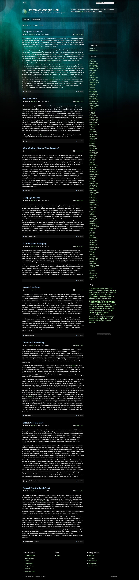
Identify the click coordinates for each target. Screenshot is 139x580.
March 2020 (93, 115)
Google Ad (73, 365)
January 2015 (93, 199)
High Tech (26, 19)
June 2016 (92, 180)
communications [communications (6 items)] (104, 292)
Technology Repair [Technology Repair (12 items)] (96, 319)
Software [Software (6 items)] (91, 317)
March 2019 (93, 131)
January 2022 (93, 93)
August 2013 (93, 228)
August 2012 (93, 249)
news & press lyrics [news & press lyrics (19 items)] (99, 312)
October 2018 (93, 138)
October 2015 (93, 190)
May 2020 (92, 112)
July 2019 (92, 127)
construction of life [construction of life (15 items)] (97, 294)
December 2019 (94, 119)
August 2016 (93, 176)
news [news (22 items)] (110, 310)
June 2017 (92, 159)
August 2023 (93, 84)
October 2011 (93, 263)
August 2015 (93, 194)
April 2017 (92, 162)
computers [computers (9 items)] (112, 292)
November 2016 (94, 171)
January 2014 (93, 220)
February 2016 (94, 183)
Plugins (27, 560)
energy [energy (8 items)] (108, 298)
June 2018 (92, 141)
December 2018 (94, 136)
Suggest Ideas (29, 563)
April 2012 (92, 254)
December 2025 (94, 67)
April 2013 (92, 235)
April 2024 (92, 75)
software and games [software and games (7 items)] (100, 317)
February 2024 (94, 77)
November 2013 (94, 223)
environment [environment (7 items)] (92, 300)
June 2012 (92, 253)
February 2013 (94, 239)
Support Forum (29, 566)
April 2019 (92, 129)
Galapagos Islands (31, 198)
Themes (27, 568)
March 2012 (93, 256)
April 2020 (92, 114)
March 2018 (93, 147)
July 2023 (92, 86)
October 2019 (93, 122)
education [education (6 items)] (108, 294)
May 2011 (92, 270)
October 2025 (93, 70)
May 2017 (92, 160)
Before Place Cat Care (33, 423)
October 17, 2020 (79, 34)
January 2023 (93, 91)
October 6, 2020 (79, 151)
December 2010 (94, 277)
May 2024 (92, 74)
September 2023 (94, 82)
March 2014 (93, 216)
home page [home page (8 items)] (102, 304)
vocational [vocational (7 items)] (92, 322)
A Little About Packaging (34, 243)
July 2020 (92, 108)
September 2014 (94, 206)
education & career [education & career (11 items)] (96, 296)
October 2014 (93, 204)
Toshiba (30, 396)
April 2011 (92, 272)
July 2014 (92, 209)
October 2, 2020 (79, 490)
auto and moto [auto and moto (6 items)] (109, 288)
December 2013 (94, 221)
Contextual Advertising (33, 342)
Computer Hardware (32, 31)
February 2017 (94, 166)
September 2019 (94, 124)
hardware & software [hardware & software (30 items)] (102, 301)
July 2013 (92, 230)
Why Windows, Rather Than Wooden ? (41, 148)
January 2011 (93, 275)
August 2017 (93, 155)
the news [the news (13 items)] (109, 319)
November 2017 (94, 152)
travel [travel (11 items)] (95, 321)
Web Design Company (40, 576)
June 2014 (92, 211)
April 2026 (92, 60)
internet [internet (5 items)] (91, 306)
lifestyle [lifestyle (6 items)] (91, 308)
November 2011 (94, 261)
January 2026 (93, 65)
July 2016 (92, 178)
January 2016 (93, 185)
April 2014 (92, 214)
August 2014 (93, 207)
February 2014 (94, 218)
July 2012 (92, 251)
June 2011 (92, 268)
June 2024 (92, 72)
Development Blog (30, 555)
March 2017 (93, 164)
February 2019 (94, 133)
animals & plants (32, 481)
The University (30, 98)
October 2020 (93, 103)
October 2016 (93, 173)
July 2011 (92, 267)
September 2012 (94, 247)
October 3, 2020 (79, 345)
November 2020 (94, 101)
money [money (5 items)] (105, 310)
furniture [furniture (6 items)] (103, 300)
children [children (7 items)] (113, 290)
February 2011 (94, 273)
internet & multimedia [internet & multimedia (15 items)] (102, 306)
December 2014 (94, 200)
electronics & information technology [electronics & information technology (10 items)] (101, 297)
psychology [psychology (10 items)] (100, 315)
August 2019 (93, 126)
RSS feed (80, 11)
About (24, 2)
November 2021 (94, 94)
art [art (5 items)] (101, 288)
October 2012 (93, 246)
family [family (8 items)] (99, 300)
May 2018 (92, 143)
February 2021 (94, 96)
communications (32, 236)
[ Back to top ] (114, 576)
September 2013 (94, 227)
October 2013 (93, 225)
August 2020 (93, 107)
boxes (29, 91)
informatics (31, 141)
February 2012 (94, 258)
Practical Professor (32, 287)
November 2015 (94, 188)
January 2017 (93, 167)
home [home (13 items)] (96, 304)
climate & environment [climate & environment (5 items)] (94, 292)
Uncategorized (36, 19)
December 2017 (94, 150)
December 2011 (94, 260)
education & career (33, 541)
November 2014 (94, 202)
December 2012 (94, 242)
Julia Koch (51, 79)
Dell (41, 135)
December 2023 (94, 81)
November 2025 (94, 68)
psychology (31, 335)
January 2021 (93, 98)
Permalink (80, 91)
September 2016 (94, 174)
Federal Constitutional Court (36, 488)
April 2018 (92, 145)
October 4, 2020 (79, 246)
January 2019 (93, 134)
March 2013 (93, 237)
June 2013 (92, 232)
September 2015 (94, 192)
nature (39, 481)
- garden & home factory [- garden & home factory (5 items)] (94, 288)
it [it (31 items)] (113, 306)
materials (30, 190)
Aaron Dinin (51, 60)
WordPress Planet (30, 571)
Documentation (29, 558)
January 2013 (93, 240)
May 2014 (92, 213)
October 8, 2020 (79, 101)
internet (30, 415)
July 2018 (92, 140)
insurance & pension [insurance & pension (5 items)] (111, 304)
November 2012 (94, 244)
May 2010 (92, 279)
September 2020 (94, 105)
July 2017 (92, 157)
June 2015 (92, 195)
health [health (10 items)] (91, 304)
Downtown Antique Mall (43, 10)
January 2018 (93, 148)
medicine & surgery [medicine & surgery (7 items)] (104, 308)
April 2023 (92, 87)
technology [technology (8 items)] (110, 317)
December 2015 (94, 187)
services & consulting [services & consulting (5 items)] (110, 315)
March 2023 (93, 89)
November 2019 (94, 121)
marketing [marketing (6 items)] (96, 308)
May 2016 (92, 181)
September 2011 (94, 265)
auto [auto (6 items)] (103, 288)
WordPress (30, 576)
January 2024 (93, 79)
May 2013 (92, 233)
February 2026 (94, 63)
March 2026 (93, 61)
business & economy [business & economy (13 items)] (102, 290)
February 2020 (94, 117)
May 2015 (92, 197)
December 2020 (94, 100)
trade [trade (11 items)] (91, 321)
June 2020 (92, 110)
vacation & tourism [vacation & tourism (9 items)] (104, 321)
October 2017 (93, 154)
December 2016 (94, 169)
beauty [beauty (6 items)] (91, 290)
